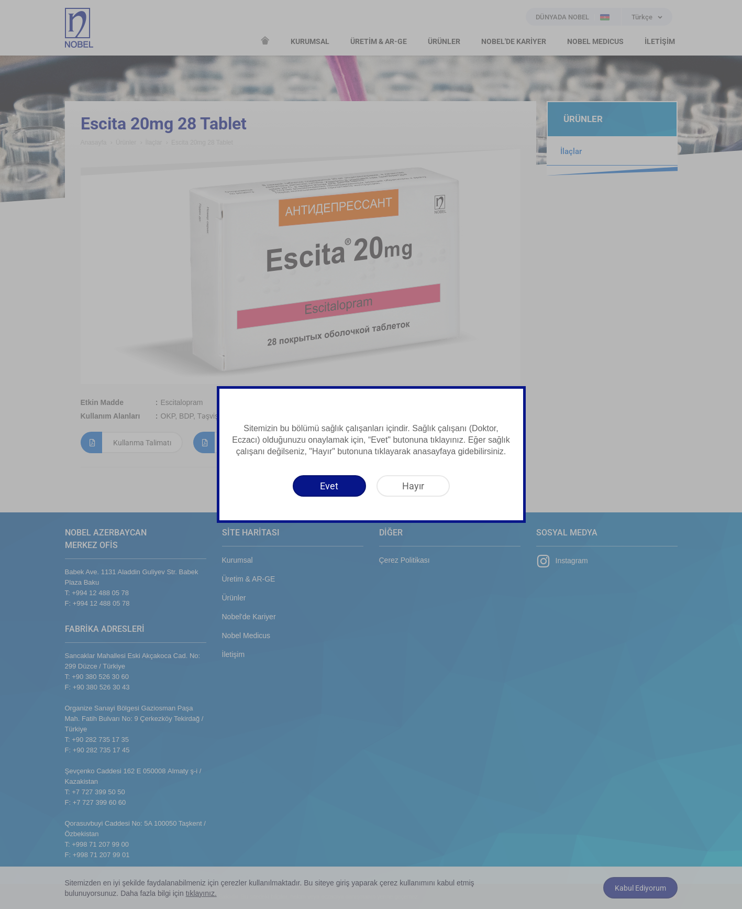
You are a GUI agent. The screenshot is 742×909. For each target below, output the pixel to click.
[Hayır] (413, 486)
